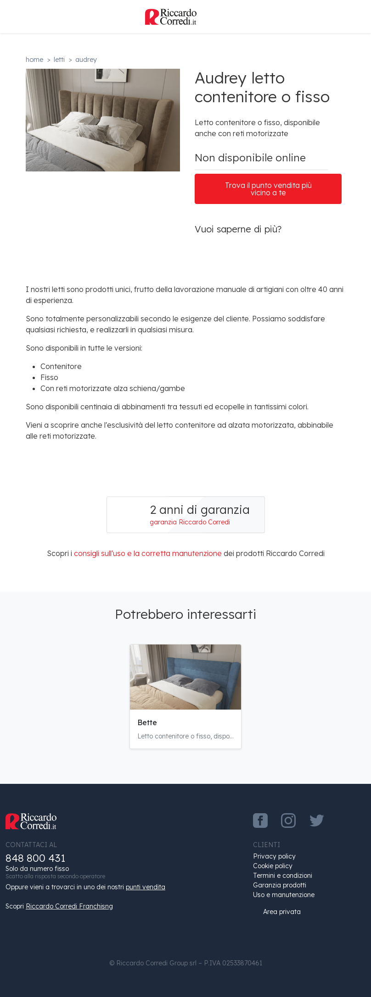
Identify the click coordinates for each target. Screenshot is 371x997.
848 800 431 (36, 858)
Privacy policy (274, 856)
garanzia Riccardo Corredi (190, 522)
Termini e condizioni (282, 875)
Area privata (277, 912)
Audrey (86, 59)
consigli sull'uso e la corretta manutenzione (148, 553)
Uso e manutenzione (284, 895)
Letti (59, 59)
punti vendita (145, 887)
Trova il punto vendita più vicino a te (268, 189)
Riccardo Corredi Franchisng (69, 906)
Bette (147, 722)
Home (34, 59)
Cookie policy (272, 866)
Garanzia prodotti (279, 885)
